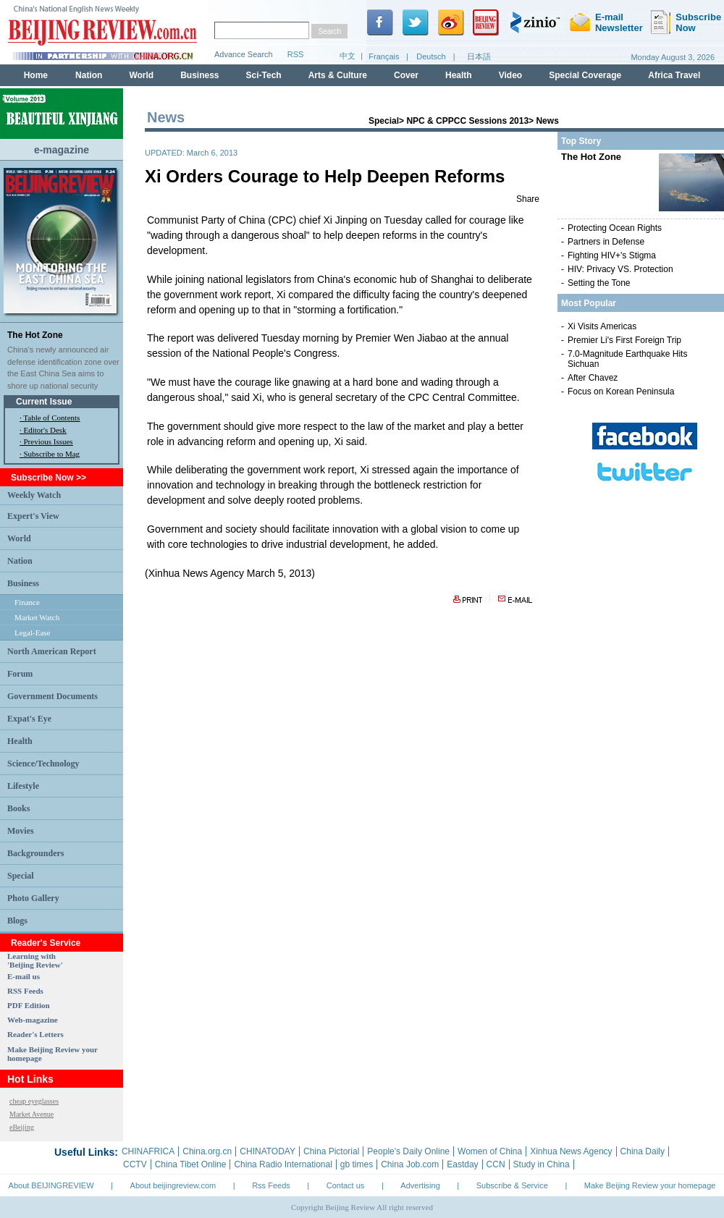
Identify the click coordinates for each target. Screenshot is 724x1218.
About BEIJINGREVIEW (51, 1185)
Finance (27, 602)
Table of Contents (51, 417)
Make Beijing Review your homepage (650, 1185)
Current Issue (44, 402)
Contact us (346, 1185)
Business (23, 583)
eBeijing (21, 1127)
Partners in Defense (606, 242)
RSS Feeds (25, 990)
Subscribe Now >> (48, 478)
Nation (20, 561)
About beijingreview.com (173, 1185)
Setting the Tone (599, 283)
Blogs (17, 920)
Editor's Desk (45, 430)
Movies (20, 831)
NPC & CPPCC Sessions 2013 (467, 121)
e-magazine (61, 150)
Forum (20, 674)
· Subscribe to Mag (50, 453)
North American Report (51, 651)
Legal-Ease (32, 632)
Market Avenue (31, 1114)
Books (18, 808)
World (19, 538)
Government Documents (52, 696)
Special (20, 876)
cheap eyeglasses (34, 1101)
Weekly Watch (34, 495)
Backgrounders (35, 853)
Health (20, 741)
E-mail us (23, 976)
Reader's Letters (35, 1034)
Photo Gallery (33, 898)
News (547, 121)
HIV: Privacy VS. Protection (620, 269)
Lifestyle (23, 786)
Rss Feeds (271, 1185)
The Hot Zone (35, 335)
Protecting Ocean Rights (615, 228)
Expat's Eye (29, 719)
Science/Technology (43, 763)
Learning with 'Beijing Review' (35, 960)
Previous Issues (48, 441)
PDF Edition (28, 1005)
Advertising (419, 1185)
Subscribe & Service (512, 1185)
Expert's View (33, 516)
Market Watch (36, 617)
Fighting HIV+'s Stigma (612, 255)
